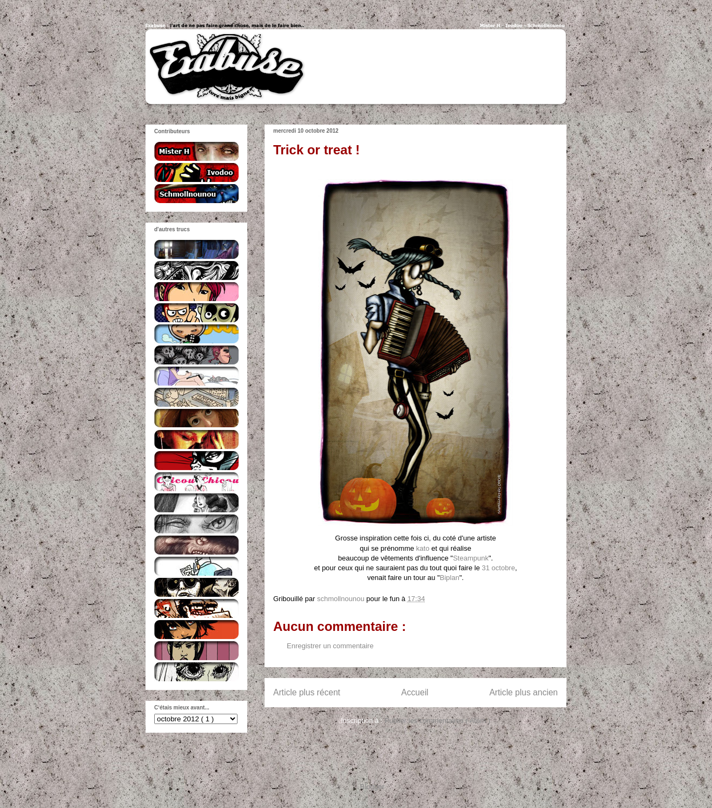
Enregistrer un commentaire (330, 646)
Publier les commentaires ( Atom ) (437, 720)
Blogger (372, 787)
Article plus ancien (523, 692)
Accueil (414, 692)
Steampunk (471, 558)
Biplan (449, 578)
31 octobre (498, 568)
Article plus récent (306, 692)
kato (423, 548)
